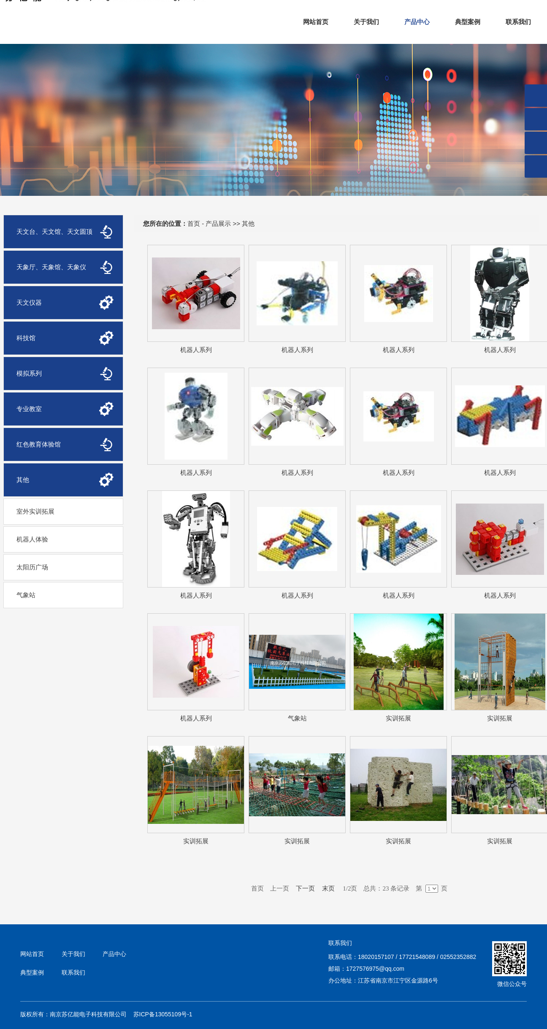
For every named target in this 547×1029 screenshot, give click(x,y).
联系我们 (518, 21)
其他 (248, 223)
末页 (328, 888)
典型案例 (467, 21)
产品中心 (417, 21)
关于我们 (366, 21)
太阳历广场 (32, 567)
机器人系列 (196, 349)
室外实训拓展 (35, 511)
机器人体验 (32, 539)
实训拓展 (398, 718)
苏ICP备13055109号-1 (162, 1014)
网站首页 (315, 21)
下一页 (305, 888)
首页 (193, 223)
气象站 (25, 594)
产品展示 (218, 223)
